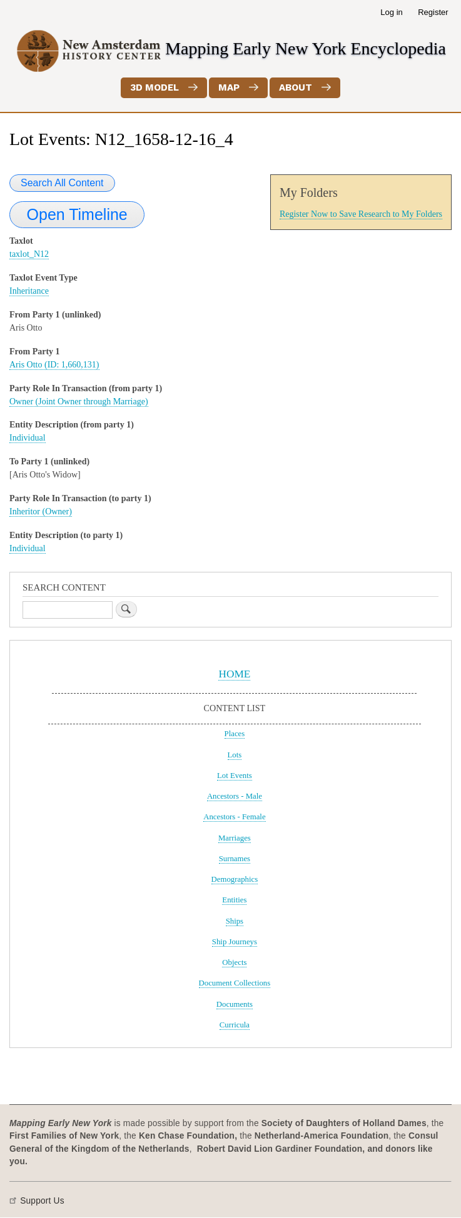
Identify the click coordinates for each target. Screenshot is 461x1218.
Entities (234, 900)
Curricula (235, 1025)
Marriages (234, 838)
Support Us (42, 1201)
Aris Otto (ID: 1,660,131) (54, 364)
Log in (391, 12)
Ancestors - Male (234, 796)
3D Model (154, 87)
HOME (234, 674)
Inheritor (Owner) (40, 511)
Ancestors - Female (234, 816)
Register (433, 12)
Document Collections (235, 983)
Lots (235, 755)
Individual (27, 437)
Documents (234, 1004)
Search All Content (62, 182)
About (295, 87)
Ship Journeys (234, 941)
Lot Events (234, 775)
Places (235, 733)
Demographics (234, 879)
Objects (234, 962)
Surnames (234, 858)
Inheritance (29, 291)
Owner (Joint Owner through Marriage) (78, 401)
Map (229, 87)
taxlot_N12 (29, 254)
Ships (234, 921)
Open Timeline (77, 214)
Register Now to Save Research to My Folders (361, 214)
